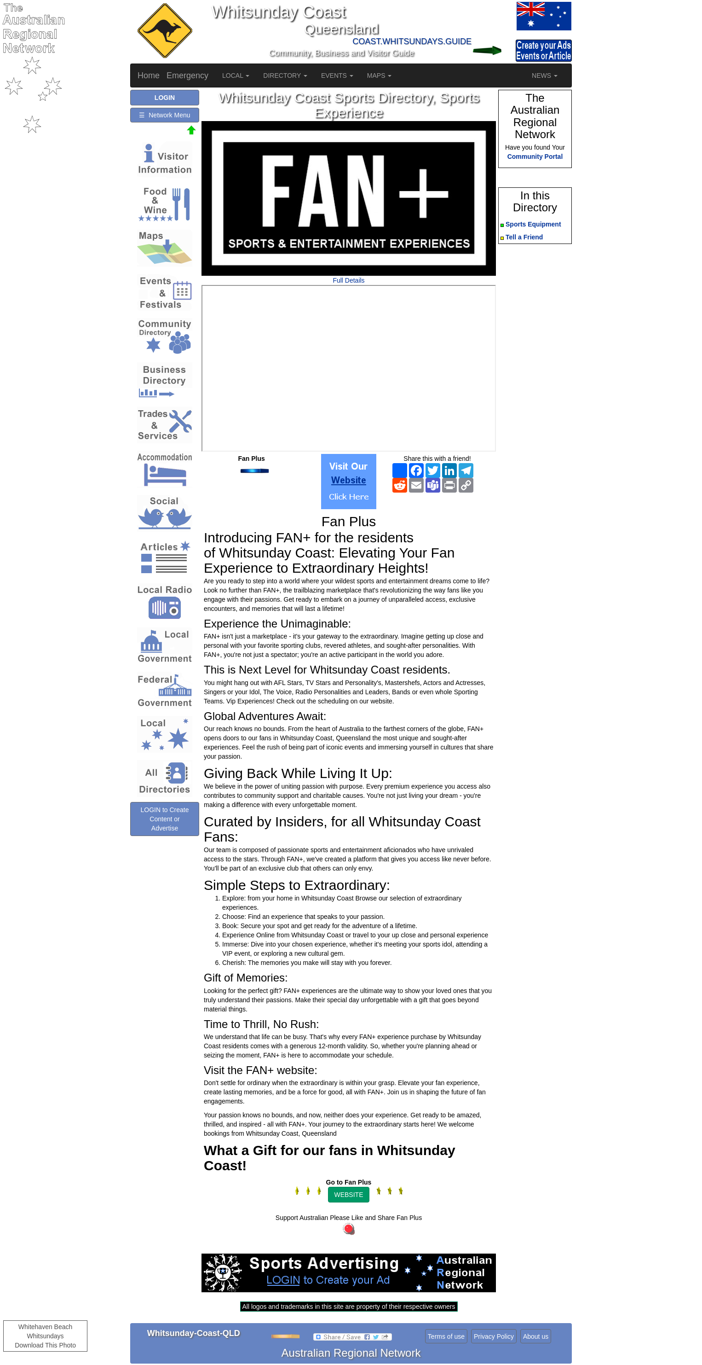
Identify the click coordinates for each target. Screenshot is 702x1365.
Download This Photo (45, 1345)
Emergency (187, 75)
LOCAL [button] (235, 75)
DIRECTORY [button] (285, 75)
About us (535, 1336)
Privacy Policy (494, 1336)
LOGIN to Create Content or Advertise (164, 819)
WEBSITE (348, 1194)
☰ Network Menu (164, 115)
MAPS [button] (379, 75)
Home (149, 75)
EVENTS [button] (337, 75)
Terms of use (446, 1336)
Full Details (348, 280)
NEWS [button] (545, 75)
